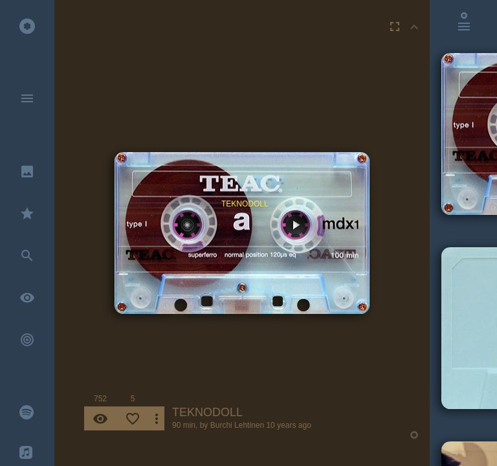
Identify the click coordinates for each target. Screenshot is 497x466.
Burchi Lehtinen (237, 425)
